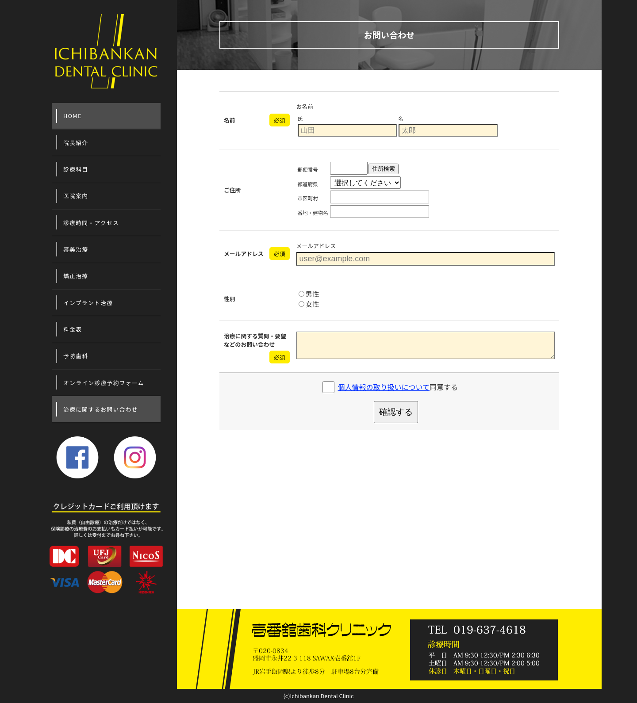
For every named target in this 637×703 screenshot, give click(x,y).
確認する (396, 411)
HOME (72, 115)
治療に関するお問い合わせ (100, 409)
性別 (229, 298)
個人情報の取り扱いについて (384, 387)
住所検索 (383, 168)
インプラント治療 (88, 302)
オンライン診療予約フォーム (103, 382)
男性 (309, 293)
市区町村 (308, 198)
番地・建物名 (313, 212)
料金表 (72, 329)
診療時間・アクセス (91, 222)
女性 (309, 304)
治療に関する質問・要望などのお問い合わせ (255, 340)
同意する (398, 387)
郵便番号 (308, 169)
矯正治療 (75, 275)
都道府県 (308, 183)
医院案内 (75, 195)
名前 (229, 120)
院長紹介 (75, 142)
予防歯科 (75, 356)
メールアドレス (244, 253)
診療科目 (75, 169)
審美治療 (75, 249)
